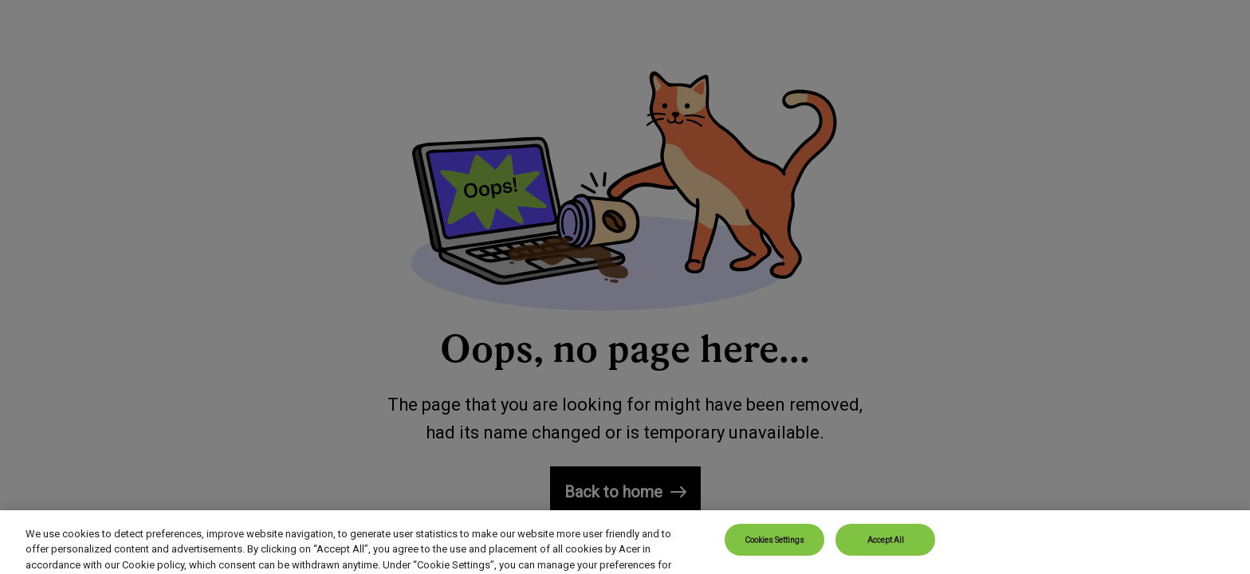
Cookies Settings (774, 552)
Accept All (885, 552)
